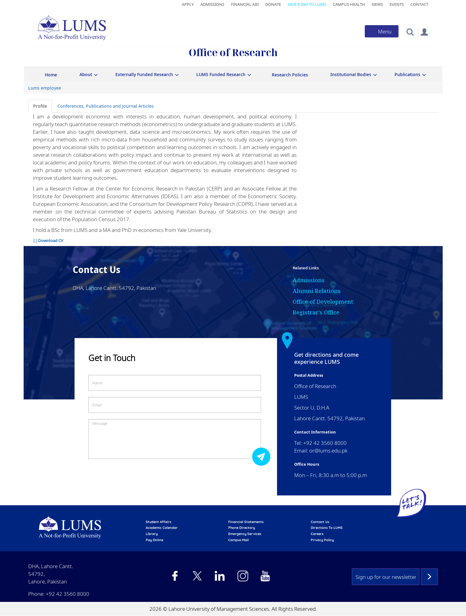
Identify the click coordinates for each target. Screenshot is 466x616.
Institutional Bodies (350, 74)
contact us (320, 522)
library (152, 534)
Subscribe (429, 576)
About (85, 74)
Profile (40, 106)
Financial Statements (246, 522)
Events (397, 4)
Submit (263, 456)
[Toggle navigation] (382, 31)
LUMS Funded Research (220, 74)
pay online (154, 540)
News (377, 4)
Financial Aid (245, 4)
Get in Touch (111, 358)
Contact (419, 4)
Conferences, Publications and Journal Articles (105, 106)
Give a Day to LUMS (307, 4)
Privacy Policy (322, 540)
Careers (317, 534)
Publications (407, 74)
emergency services (244, 534)
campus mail (238, 540)
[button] (410, 31)
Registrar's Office (316, 312)
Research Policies (290, 75)
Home (51, 75)
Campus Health (349, 4)
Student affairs (158, 522)
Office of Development (323, 301)
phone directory (241, 528)
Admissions (212, 4)
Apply (188, 4)
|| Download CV (48, 240)
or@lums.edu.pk (328, 450)
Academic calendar (162, 528)
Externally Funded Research (144, 74)
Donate (273, 4)
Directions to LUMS (327, 528)
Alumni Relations (317, 291)
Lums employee (44, 88)
